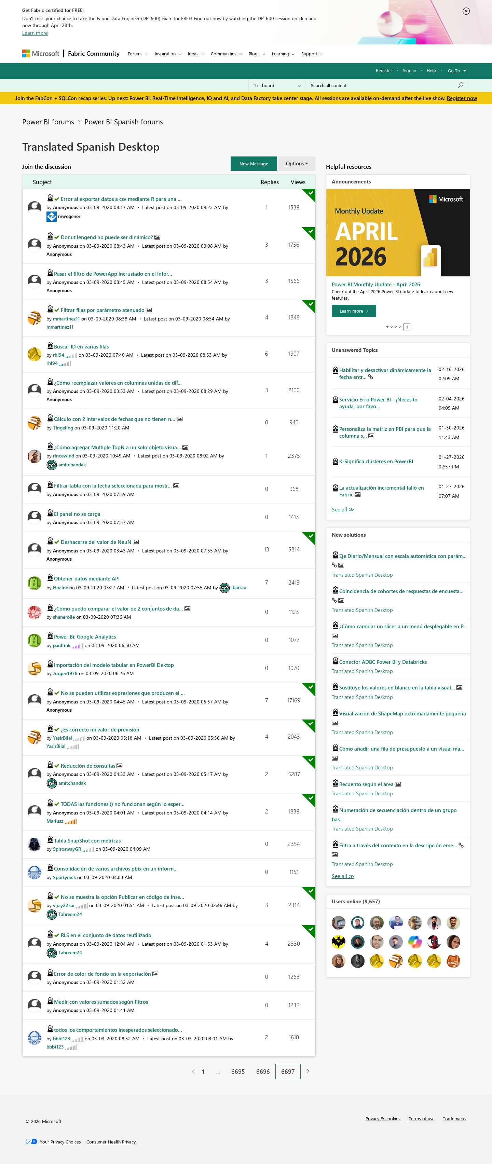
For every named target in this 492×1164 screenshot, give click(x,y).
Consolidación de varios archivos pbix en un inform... (116, 868)
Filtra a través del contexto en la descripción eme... (399, 845)
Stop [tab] (407, 327)
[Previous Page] (190, 1071)
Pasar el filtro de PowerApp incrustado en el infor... (113, 273)
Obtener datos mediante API (87, 578)
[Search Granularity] (277, 85)
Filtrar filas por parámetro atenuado (103, 309)
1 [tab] (387, 326)
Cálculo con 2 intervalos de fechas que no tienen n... (115, 418)
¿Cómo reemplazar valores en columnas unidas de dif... (118, 382)
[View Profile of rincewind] (63, 455)
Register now (462, 98)
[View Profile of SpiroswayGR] (67, 849)
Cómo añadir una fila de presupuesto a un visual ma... (401, 748)
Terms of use (422, 1118)
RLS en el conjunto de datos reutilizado (106, 935)
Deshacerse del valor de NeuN (97, 541)
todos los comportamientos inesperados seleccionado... (118, 1029)
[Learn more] (354, 311)
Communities (223, 53)
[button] (254, 163)
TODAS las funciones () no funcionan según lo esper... (122, 803)
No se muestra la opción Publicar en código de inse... (122, 896)
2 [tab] (391, 326)
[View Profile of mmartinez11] (66, 318)
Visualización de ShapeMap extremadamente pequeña (402, 713)
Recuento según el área (367, 784)
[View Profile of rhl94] (58, 355)
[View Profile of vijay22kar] (64, 905)
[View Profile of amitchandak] (72, 464)
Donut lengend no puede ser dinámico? (107, 237)
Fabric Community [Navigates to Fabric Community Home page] (94, 53)
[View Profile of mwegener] (69, 216)
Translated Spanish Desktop (362, 574)
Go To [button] (454, 70)
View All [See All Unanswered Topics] (343, 509)
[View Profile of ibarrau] (238, 587)
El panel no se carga (77, 513)
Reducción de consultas (89, 765)
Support (309, 53)
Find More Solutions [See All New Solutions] (343, 876)
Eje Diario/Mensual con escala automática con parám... (403, 555)
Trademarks (454, 1118)
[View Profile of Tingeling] (63, 427)
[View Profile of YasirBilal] (62, 738)
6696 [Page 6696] (263, 1071)
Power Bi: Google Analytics (85, 636)
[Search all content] (387, 85)
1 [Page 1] (203, 1071)
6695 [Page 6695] (238, 1071)
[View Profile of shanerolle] (64, 617)
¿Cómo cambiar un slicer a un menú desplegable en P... (403, 626)
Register (384, 70)
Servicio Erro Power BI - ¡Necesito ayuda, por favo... (378, 403)
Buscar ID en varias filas (81, 346)
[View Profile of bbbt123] (61, 1038)
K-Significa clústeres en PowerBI (376, 461)
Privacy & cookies (383, 1118)
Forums (135, 53)
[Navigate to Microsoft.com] (40, 53)
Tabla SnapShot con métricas (87, 840)
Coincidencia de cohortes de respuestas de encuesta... (401, 591)
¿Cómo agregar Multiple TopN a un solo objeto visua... (118, 447)
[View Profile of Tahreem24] (70, 914)
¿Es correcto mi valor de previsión (100, 729)
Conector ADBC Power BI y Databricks (383, 661)
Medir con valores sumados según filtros (101, 1001)
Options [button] (295, 163)
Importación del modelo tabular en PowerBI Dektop (114, 664)
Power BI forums (48, 121)
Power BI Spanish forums (123, 121)
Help (431, 70)
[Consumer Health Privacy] (111, 1142)
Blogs (254, 53)
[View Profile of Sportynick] (64, 877)
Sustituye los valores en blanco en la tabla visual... (397, 687)
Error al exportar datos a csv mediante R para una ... (121, 198)
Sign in (409, 70)
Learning (280, 53)
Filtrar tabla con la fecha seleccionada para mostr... (113, 485)
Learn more (35, 32)
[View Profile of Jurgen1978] (65, 673)
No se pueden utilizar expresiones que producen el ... (123, 692)
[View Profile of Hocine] (60, 587)
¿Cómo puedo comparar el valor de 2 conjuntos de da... (119, 608)
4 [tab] (399, 326)
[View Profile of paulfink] (61, 645)
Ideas (193, 53)
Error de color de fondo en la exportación (103, 973)
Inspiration (165, 53)
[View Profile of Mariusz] (55, 821)
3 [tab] (395, 326)
